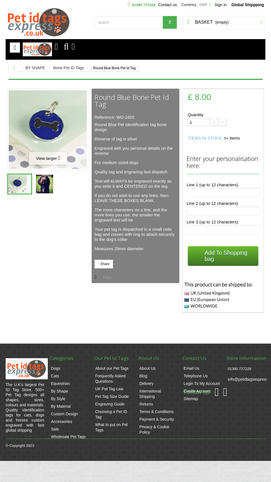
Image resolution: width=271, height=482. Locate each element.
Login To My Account (202, 383)
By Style (58, 398)
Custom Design (64, 414)
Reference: (104, 117)
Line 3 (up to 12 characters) (212, 222)
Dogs (55, 368)
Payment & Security (156, 419)
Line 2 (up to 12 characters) (212, 203)
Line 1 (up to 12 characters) (212, 185)
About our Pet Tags (112, 368)
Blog (143, 376)
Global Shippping (247, 5)
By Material (61, 406)
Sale (55, 429)
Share (103, 264)
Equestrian (60, 383)
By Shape (59, 391)
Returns (146, 404)
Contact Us (194, 358)
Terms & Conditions (156, 411)
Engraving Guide (110, 404)
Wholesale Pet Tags (68, 436)
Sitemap (191, 398)
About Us (147, 368)
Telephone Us (196, 376)
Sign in (220, 5)
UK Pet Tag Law (109, 389)
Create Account (197, 391)
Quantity (196, 114)
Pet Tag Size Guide (112, 396)
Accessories (61, 421)
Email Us (191, 368)
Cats (55, 376)
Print (107, 277)
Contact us (167, 5)
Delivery (146, 383)
